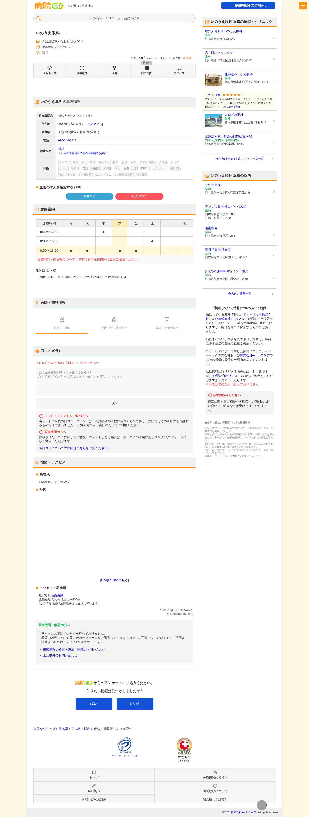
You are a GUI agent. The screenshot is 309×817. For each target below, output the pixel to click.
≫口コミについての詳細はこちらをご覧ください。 (75, 448)
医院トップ (49, 73)
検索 (136, 18)
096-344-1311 (67, 140)
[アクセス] (96, 124)
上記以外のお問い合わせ (60, 655)
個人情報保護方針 (215, 799)
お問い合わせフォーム (228, 376)
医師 (114, 73)
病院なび (49, 5)
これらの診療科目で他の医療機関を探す (82, 153)
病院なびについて (215, 791)
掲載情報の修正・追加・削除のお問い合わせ (74, 649)
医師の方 (89, 196)
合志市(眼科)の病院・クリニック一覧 (239, 158)
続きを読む (234, 106)
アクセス (179, 73)
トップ (94, 777)
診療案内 (82, 73)
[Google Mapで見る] (114, 580)
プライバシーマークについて (125, 756)
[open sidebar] (303, 5)
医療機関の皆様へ (250, 6)
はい (93, 703)
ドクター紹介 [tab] (62, 328)
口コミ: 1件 (212, 95)
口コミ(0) (147, 73)
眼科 (61, 148)
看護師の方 (139, 196)
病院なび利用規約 (94, 799)
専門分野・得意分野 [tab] (114, 328)
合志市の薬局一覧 (239, 293)
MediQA (94, 791)
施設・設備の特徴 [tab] (167, 328)
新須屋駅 (58, 595)
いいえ (135, 703)
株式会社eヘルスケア (233, 318)
